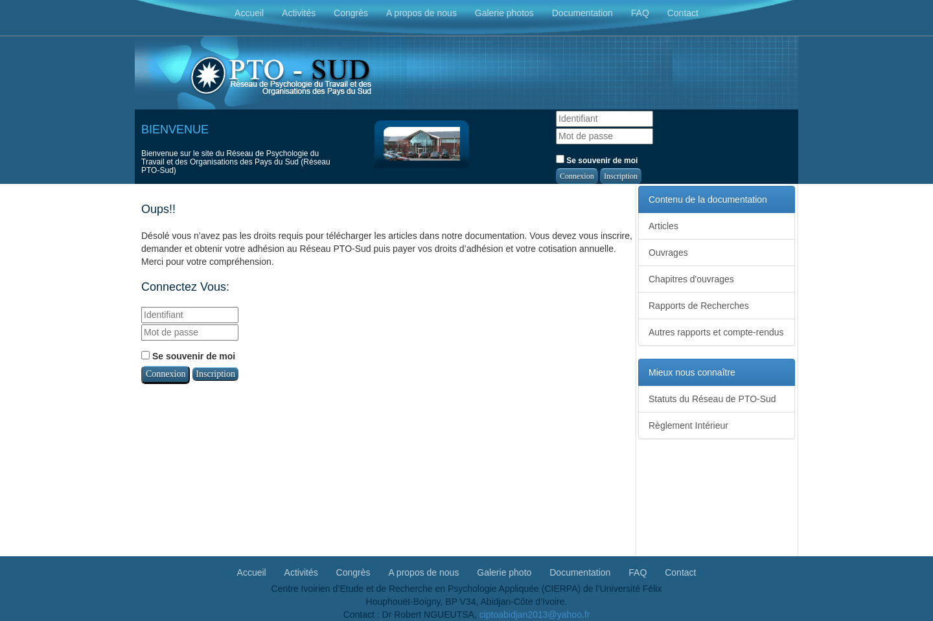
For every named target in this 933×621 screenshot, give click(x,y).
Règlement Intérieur (688, 425)
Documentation (582, 13)
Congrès (351, 13)
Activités (299, 13)
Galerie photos (504, 13)
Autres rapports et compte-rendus (716, 332)
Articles (663, 226)
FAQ (640, 13)
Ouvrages (668, 252)
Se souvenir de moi (597, 160)
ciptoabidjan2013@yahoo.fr (534, 614)
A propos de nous (421, 13)
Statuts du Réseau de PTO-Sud (712, 399)
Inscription (621, 176)
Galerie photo (504, 571)
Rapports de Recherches (699, 305)
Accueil (249, 13)
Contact (682, 13)
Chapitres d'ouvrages (691, 279)
